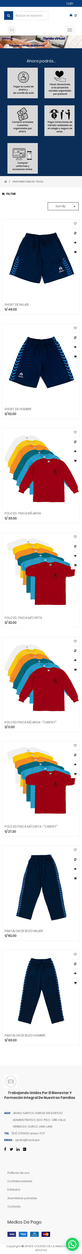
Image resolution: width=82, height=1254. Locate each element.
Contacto (14, 1206)
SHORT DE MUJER (17, 304)
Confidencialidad (19, 1181)
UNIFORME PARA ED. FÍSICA (27, 181)
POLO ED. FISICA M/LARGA (23, 513)
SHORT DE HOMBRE (18, 409)
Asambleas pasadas (22, 1198)
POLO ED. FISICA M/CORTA (23, 618)
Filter (9, 194)
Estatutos (13, 1189)
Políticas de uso (18, 1173)
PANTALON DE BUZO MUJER (24, 931)
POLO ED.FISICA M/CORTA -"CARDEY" (31, 826)
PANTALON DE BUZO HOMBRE (25, 1035)
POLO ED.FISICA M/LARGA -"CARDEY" (30, 722)
